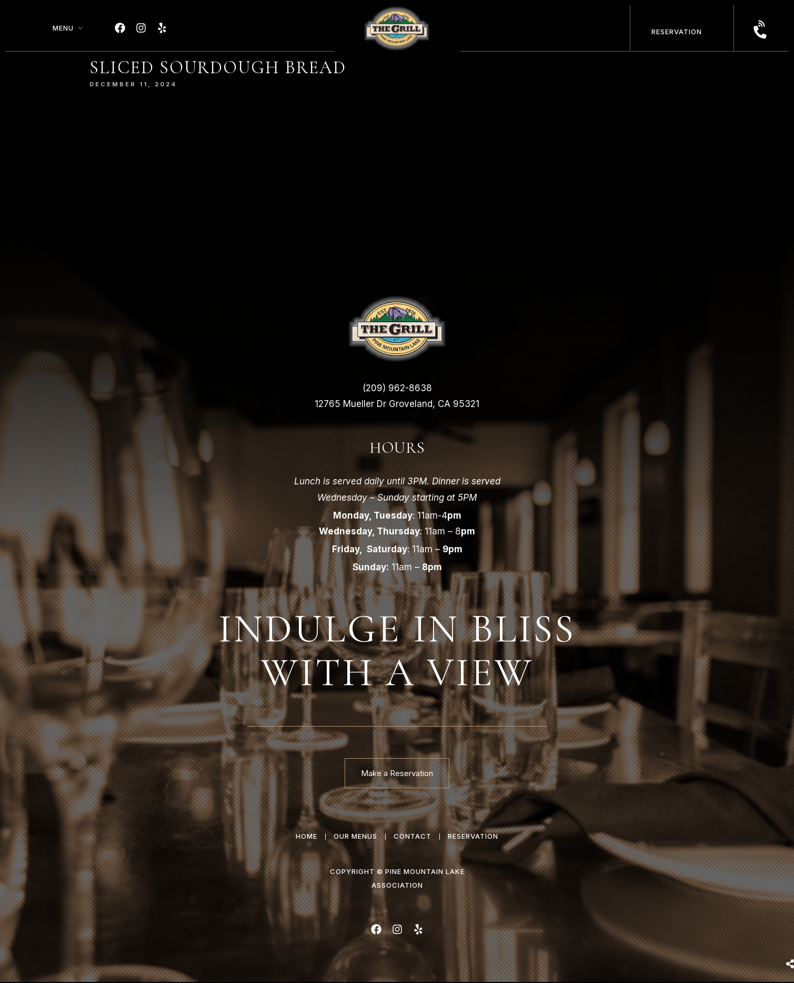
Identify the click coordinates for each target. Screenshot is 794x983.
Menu (63, 28)
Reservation (676, 31)
